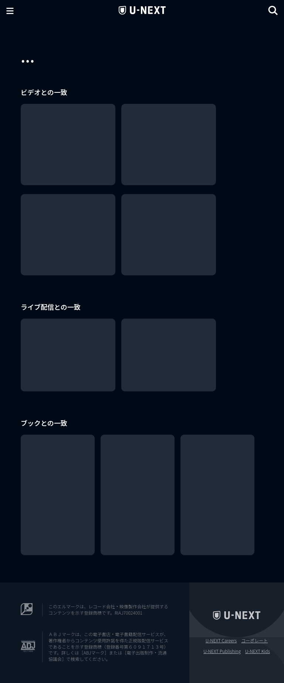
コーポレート (254, 640)
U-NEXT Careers (221, 640)
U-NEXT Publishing (222, 651)
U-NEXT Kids (257, 651)
